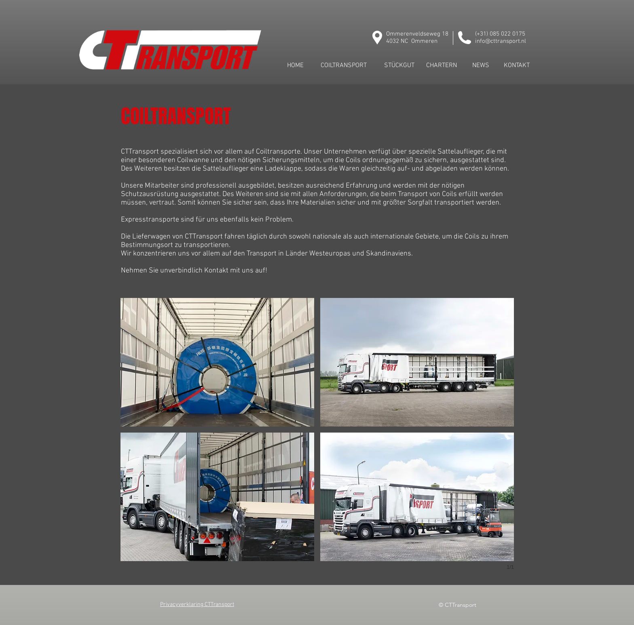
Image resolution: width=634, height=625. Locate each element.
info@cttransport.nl (500, 41)
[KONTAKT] (516, 65)
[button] (217, 362)
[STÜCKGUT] (399, 65)
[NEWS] (480, 65)
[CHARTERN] (441, 65)
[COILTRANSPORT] (343, 65)
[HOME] (295, 65)
